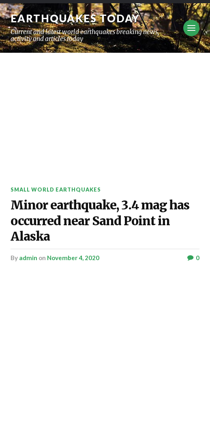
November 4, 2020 (73, 257)
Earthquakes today (75, 18)
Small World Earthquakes (56, 189)
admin (28, 257)
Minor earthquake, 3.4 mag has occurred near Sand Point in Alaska (100, 221)
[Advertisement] (105, 113)
